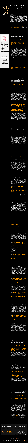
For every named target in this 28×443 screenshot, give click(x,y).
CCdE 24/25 (22, 417)
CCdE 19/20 (5, 62)
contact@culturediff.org (9, 441)
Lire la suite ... (21, 342)
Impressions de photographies (16, 26)
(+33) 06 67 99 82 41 (19, 441)
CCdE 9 (3, 58)
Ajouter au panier (5, 51)
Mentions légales (11, 438)
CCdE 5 (6, 57)
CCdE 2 (6, 56)
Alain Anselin (16, 17)
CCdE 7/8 (13, 415)
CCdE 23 (18, 417)
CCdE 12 (6, 59)
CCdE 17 (3, 61)
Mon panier (23, 27)
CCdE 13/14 (5, 60)
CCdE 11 (3, 59)
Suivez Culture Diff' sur (7, 440)
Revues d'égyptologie (15, 27)
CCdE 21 (3, 63)
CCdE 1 (3, 56)
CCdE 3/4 (3, 57)
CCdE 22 (6, 63)
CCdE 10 (6, 58)
